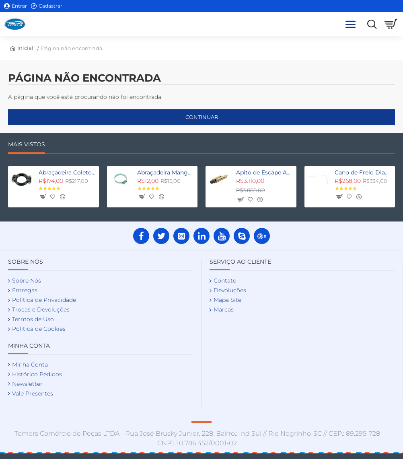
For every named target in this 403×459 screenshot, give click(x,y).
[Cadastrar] (46, 6)
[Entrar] (15, 6)
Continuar (201, 117)
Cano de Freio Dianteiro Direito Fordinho (363, 172)
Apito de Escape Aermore (265, 172)
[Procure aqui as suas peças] (370, 24)
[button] (42, 197)
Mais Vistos (26, 144)
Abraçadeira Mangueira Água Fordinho (166, 172)
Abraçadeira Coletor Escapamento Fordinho (67, 172)
